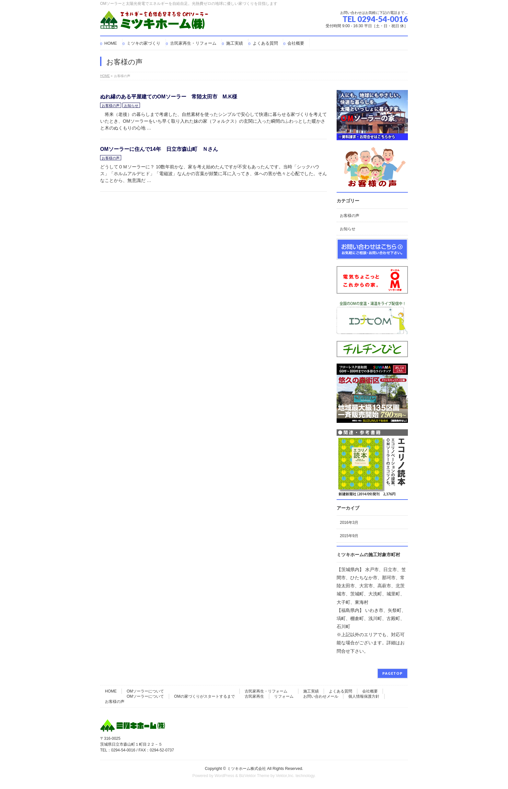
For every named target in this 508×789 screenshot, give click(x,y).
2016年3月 (349, 522)
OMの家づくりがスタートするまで (204, 696)
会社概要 (370, 691)
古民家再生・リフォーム (266, 691)
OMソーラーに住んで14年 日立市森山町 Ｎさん (159, 149)
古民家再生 (254, 696)
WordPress (224, 775)
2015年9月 (349, 536)
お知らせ (131, 105)
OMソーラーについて (145, 691)
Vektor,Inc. (285, 775)
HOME (111, 691)
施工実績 (311, 691)
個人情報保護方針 (363, 696)
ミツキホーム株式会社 (246, 768)
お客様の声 (111, 105)
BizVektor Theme (254, 775)
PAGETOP (392, 673)
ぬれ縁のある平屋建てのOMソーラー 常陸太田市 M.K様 (168, 96)
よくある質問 (340, 691)
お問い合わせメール (320, 696)
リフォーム (284, 696)
